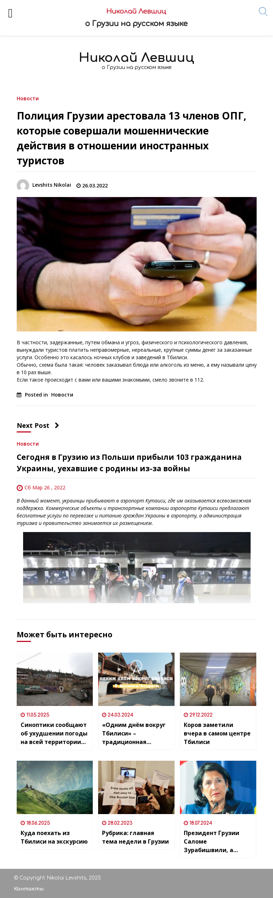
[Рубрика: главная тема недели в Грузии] (136, 787)
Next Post (38, 425)
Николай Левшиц (136, 58)
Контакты (29, 889)
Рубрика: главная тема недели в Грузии (135, 837)
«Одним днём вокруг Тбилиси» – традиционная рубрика (134, 733)
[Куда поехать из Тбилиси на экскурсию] (55, 787)
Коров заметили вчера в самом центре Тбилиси (217, 733)
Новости (28, 98)
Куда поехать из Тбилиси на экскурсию (54, 837)
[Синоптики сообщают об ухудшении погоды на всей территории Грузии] (55, 679)
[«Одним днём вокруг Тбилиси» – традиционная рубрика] (136, 679)
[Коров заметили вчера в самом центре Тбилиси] (218, 679)
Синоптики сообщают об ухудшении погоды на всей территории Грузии (54, 733)
